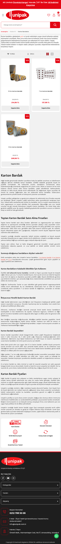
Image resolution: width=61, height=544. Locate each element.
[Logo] (17, 15)
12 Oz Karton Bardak (15, 91)
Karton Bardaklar (23, 31)
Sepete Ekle (15, 108)
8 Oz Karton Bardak (15, 147)
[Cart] (58, 15)
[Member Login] (54, 15)
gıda (21, 36)
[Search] (30, 25)
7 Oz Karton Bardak (45, 91)
